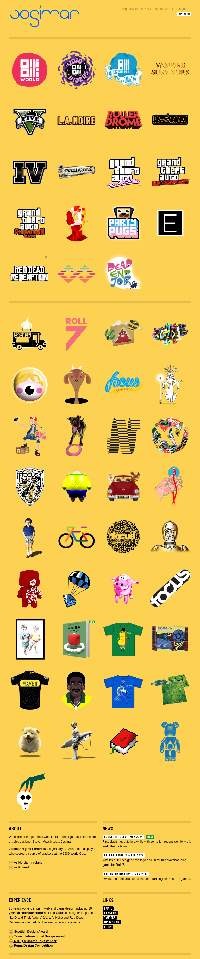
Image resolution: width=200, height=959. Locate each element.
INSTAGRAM (112, 922)
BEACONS (110, 913)
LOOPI (108, 927)
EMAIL (108, 909)
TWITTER (110, 918)
